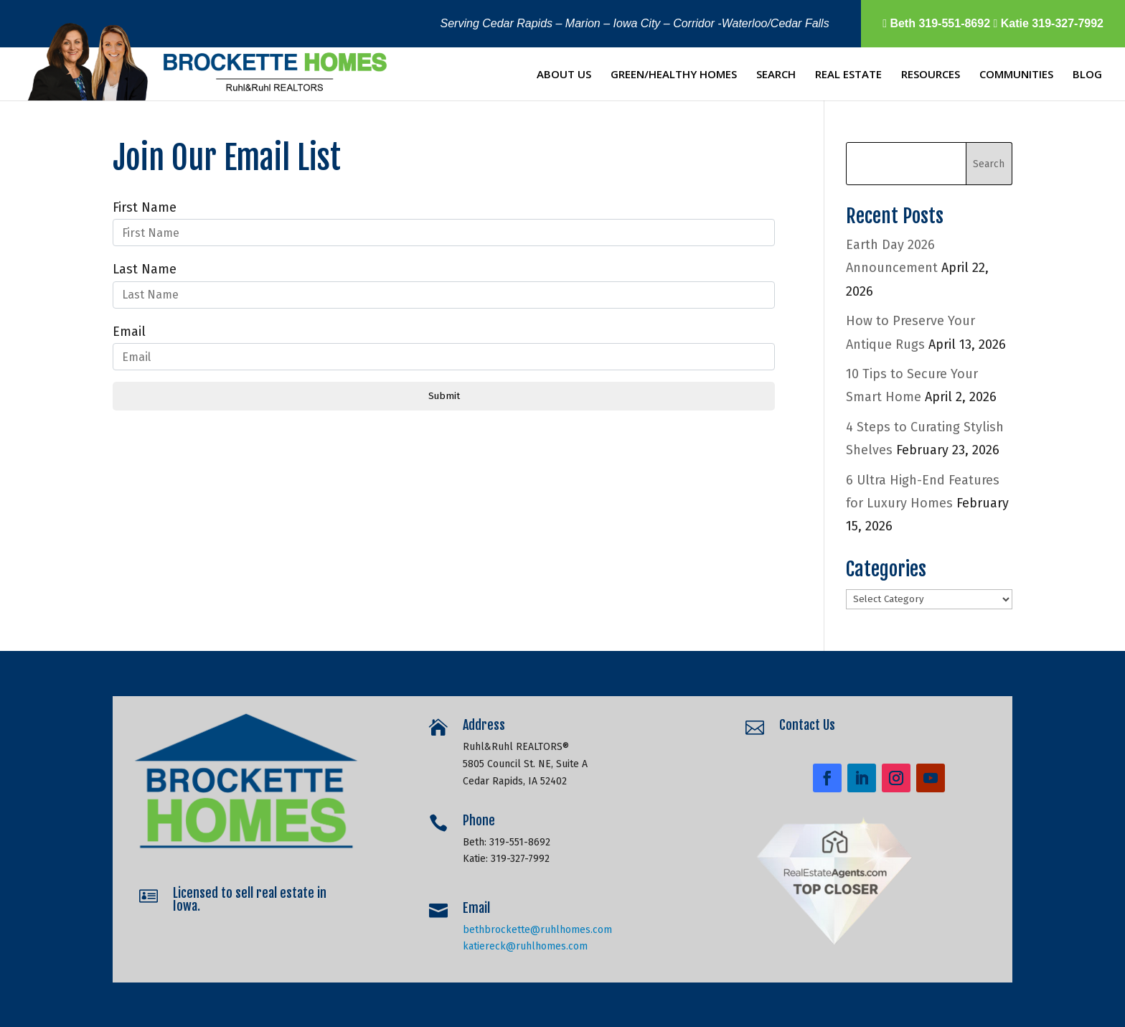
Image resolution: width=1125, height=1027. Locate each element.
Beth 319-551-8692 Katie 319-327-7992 (992, 23)
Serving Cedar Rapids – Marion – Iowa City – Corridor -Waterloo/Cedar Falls (635, 23)
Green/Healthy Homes (674, 75)
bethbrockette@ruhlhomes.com (537, 921)
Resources (930, 75)
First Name (144, 207)
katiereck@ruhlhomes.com (526, 937)
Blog (1087, 75)
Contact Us (813, 730)
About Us (564, 75)
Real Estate (848, 75)
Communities (1016, 75)
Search (776, 75)
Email (129, 331)
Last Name (144, 269)
